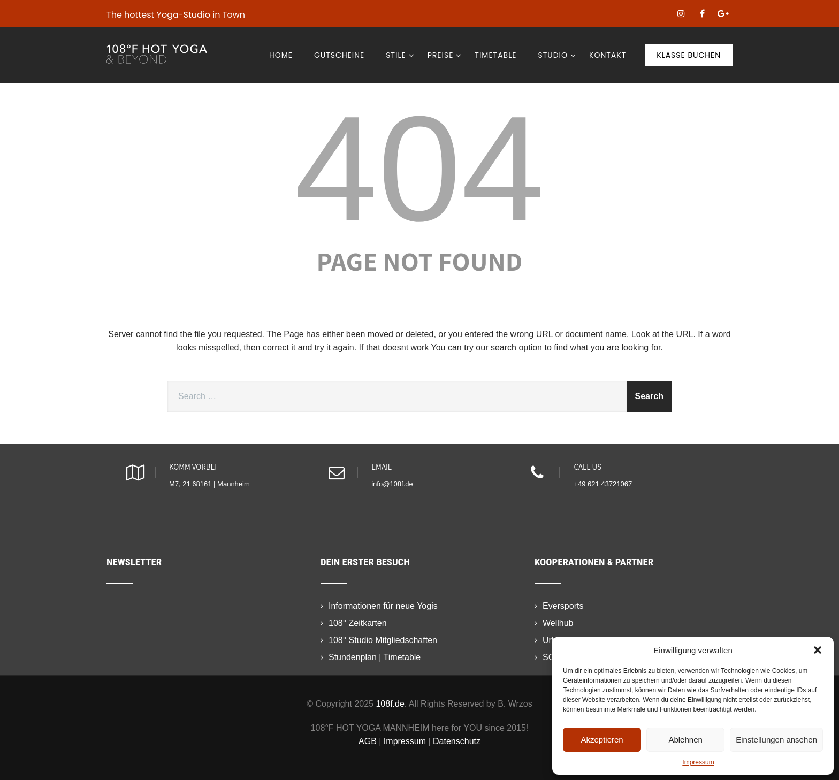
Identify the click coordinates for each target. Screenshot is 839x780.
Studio (557, 55)
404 (419, 168)
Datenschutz (456, 741)
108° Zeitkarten (358, 623)
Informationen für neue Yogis (383, 605)
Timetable (495, 55)
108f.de (390, 703)
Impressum (698, 762)
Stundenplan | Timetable (375, 657)
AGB (368, 741)
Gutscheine (339, 55)
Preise (445, 55)
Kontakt (607, 55)
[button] (817, 650)
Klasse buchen (689, 55)
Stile (400, 55)
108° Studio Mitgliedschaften (383, 640)
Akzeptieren (602, 739)
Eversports (563, 605)
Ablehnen (685, 739)
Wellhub (558, 623)
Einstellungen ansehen (776, 739)
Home (281, 55)
